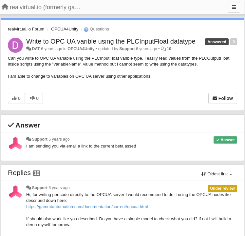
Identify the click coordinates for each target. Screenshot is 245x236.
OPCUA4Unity (64, 29)
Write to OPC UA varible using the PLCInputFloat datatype (111, 41)
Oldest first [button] (216, 173)
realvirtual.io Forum (26, 29)
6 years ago (59, 139)
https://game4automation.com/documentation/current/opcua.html (87, 206)
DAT (36, 49)
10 (169, 49)
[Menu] (234, 7)
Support (127, 49)
